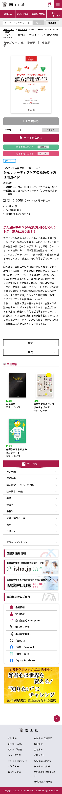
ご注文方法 (13, 766)
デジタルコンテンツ (17, 760)
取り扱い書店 (14, 771)
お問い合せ (39, 755)
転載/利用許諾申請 (43, 781)
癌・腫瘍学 (22, 29)
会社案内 (38, 749)
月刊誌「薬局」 (15, 749)
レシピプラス (14, 755)
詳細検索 (52, 23)
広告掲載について (42, 760)
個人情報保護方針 (42, 766)
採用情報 (38, 743)
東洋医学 (21, 34)
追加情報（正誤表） (43, 738)
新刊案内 (12, 738)
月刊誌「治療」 (15, 743)
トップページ (8, 29)
